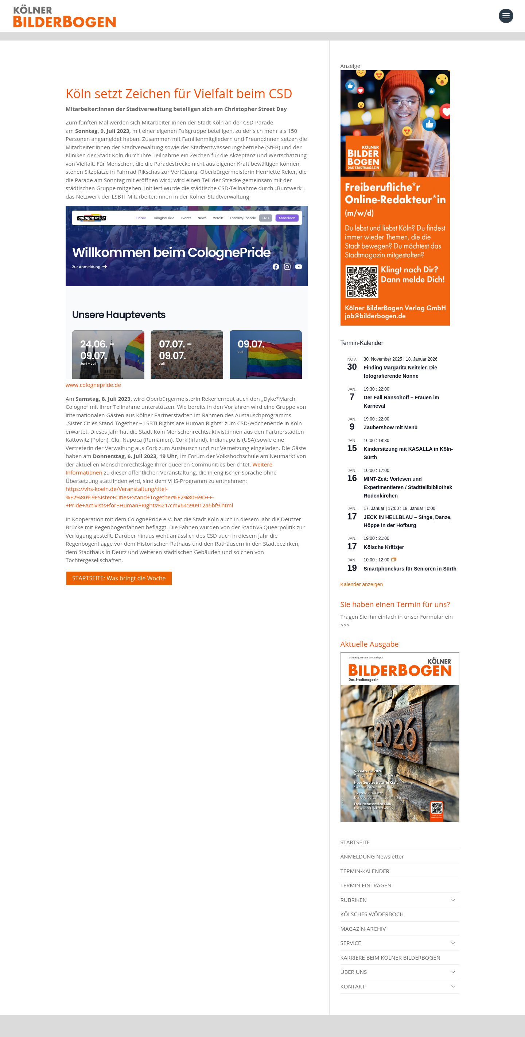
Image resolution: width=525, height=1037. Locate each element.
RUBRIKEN (354, 891)
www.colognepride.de (93, 376)
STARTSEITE (355, 833)
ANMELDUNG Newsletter (372, 847)
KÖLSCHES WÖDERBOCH (372, 905)
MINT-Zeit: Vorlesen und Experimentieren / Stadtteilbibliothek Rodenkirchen (408, 478)
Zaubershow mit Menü (391, 419)
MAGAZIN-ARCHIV (363, 919)
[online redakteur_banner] (395, 314)
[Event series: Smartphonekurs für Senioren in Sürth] (393, 551)
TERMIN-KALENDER (365, 862)
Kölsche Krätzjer (384, 538)
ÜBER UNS (354, 963)
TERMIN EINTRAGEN (366, 876)
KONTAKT (353, 977)
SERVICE (351, 934)
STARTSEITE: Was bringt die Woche (119, 569)
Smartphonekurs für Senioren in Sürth (410, 560)
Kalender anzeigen (362, 576)
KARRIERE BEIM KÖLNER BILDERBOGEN (390, 948)
